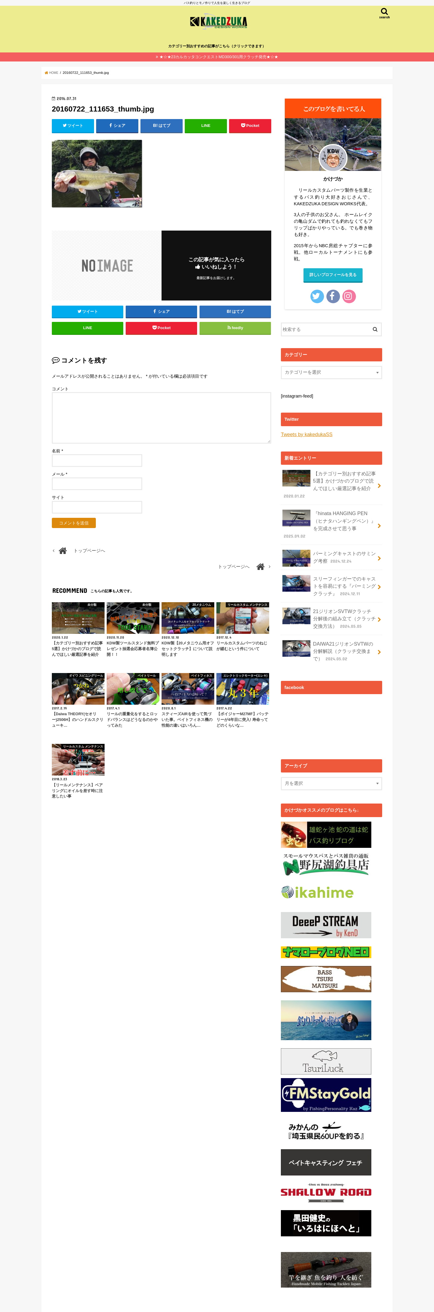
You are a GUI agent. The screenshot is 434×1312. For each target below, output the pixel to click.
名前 (57, 456)
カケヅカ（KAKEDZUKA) (222, 1302)
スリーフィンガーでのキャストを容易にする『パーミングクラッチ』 (329, 567)
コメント (60, 394)
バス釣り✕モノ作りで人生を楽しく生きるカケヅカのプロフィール (110, 1302)
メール (59, 479)
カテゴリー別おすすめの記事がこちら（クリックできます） (217, 45)
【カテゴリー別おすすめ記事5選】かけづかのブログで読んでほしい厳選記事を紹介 (329, 481)
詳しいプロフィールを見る (333, 274)
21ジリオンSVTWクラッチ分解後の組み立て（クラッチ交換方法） (329, 597)
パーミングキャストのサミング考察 (329, 542)
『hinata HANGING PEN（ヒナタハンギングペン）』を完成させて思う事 (329, 514)
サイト (58, 503)
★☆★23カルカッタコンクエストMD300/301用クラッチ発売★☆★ (218, 56)
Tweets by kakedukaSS (304, 433)
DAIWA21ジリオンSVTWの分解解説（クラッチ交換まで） (327, 626)
